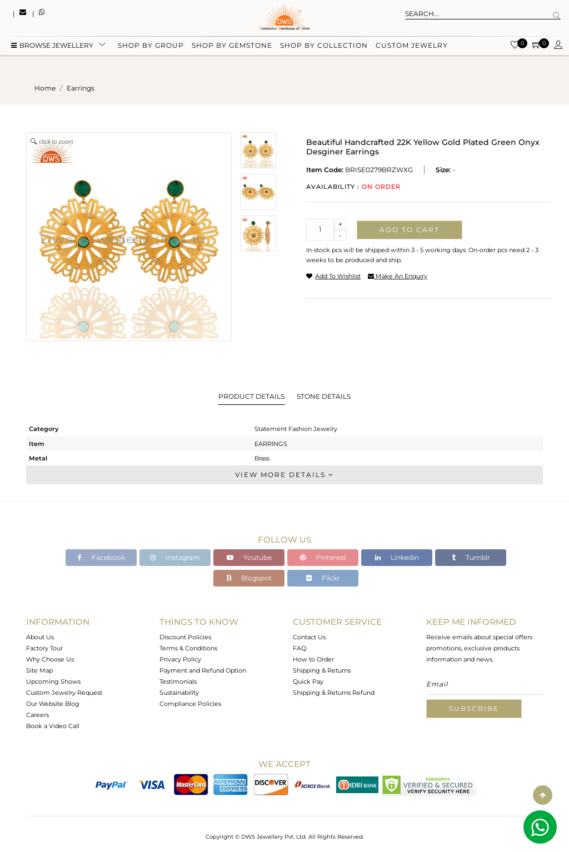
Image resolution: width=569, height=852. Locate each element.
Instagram (175, 557)
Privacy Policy (180, 659)
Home (45, 88)
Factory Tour (44, 648)
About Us (40, 637)
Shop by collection (324, 46)
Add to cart (410, 229)
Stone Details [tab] (324, 396)
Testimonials (178, 681)
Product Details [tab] (251, 396)
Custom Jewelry (412, 46)
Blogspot (249, 578)
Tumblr (471, 557)
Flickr (323, 578)
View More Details (284, 474)
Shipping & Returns (322, 670)
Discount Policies (185, 637)
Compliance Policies (190, 704)
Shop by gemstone (232, 46)
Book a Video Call (52, 726)
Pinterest (323, 557)
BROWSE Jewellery (52, 46)
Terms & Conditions (188, 648)
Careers (37, 715)
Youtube (249, 557)
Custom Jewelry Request (64, 692)
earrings (80, 88)
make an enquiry (397, 276)
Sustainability (179, 692)
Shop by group (151, 46)
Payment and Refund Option (202, 670)
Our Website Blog (52, 704)
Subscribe (474, 708)
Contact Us (309, 637)
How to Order (313, 659)
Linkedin (397, 557)
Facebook (101, 557)
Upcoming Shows (53, 681)
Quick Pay (308, 681)
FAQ (299, 648)
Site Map (39, 670)
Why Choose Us (50, 659)
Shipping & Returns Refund (334, 692)
